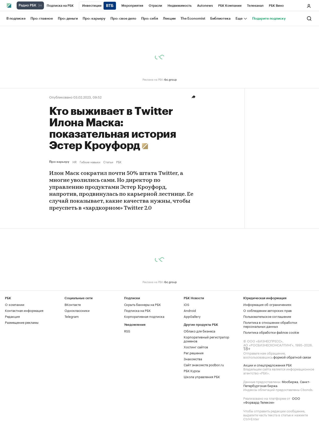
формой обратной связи (292, 356)
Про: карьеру (60, 161)
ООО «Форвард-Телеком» (271, 399)
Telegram (72, 316)
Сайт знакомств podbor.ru (204, 364)
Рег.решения (194, 352)
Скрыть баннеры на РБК (142, 304)
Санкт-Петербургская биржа (276, 383)
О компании (14, 304)
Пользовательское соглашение (267, 316)
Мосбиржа (290, 381)
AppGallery (192, 316)
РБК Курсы (192, 370)
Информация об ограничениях (267, 304)
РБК (118, 161)
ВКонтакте (73, 304)
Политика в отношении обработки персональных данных (270, 324)
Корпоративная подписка (144, 316)
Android (190, 310)
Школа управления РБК (202, 376)
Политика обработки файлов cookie (271, 331)
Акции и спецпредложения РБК (267, 364)
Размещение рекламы (21, 322)
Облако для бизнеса (199, 330)
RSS (127, 330)
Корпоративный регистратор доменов (206, 338)
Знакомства (193, 358)
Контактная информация (24, 310)
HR (74, 161)
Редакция (12, 316)
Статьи (108, 161)
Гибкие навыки (90, 161)
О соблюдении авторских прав (267, 310)
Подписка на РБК (137, 310)
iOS (186, 304)
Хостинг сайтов (196, 346)
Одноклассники (77, 310)
